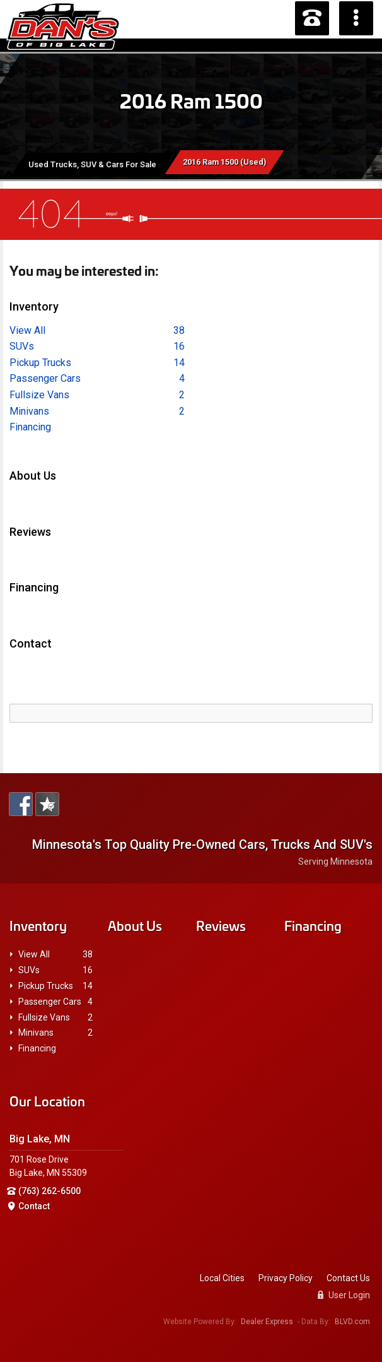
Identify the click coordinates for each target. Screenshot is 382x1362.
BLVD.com (352, 1321)
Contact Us (348, 1278)
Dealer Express (267, 1321)
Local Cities (222, 1278)
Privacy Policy (285, 1278)
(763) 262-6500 (49, 1191)
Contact (34, 1206)
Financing (30, 427)
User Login (344, 1295)
